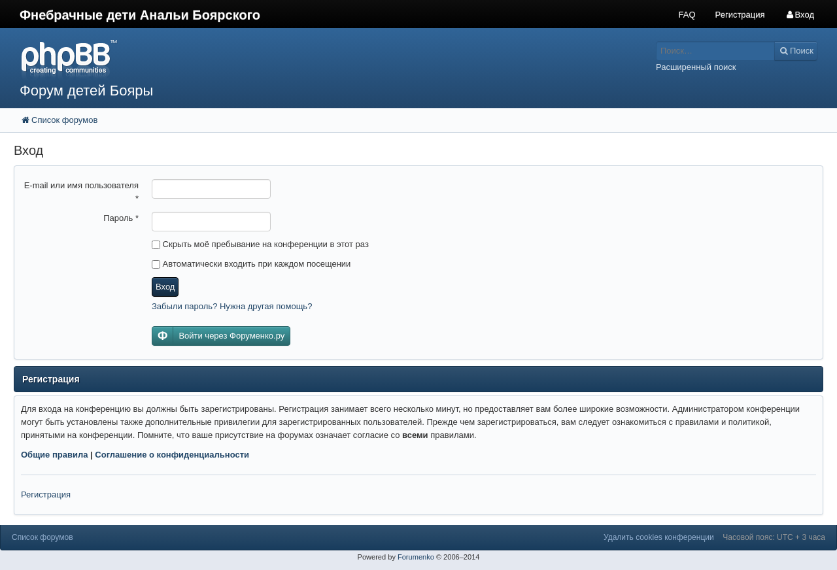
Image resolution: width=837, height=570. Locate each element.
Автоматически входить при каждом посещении (251, 264)
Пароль (121, 218)
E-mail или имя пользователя (81, 191)
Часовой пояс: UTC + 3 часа (774, 537)
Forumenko (416, 557)
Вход (165, 287)
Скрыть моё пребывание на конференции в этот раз (260, 244)
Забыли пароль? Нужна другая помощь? (232, 306)
